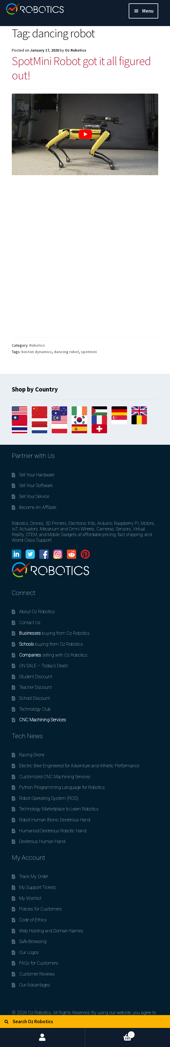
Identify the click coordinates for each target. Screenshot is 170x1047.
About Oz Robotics (37, 611)
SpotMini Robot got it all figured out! (81, 68)
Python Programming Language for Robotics (62, 787)
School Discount (34, 698)
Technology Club (35, 709)
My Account (42, 1037)
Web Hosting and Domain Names (51, 931)
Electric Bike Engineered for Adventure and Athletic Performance (79, 765)
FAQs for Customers (38, 963)
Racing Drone (31, 755)
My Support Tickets (37, 887)
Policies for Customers (40, 909)
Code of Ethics (33, 920)
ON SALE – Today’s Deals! (43, 665)
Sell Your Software (36, 485)
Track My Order (33, 876)
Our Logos (29, 952)
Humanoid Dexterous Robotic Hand (52, 830)
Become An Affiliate (37, 507)
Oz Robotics (75, 50)
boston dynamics (36, 351)
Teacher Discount (35, 687)
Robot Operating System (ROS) (48, 798)
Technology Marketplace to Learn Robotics (59, 809)
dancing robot (66, 351)
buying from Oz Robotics (54, 633)
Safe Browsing (32, 941)
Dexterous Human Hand (42, 841)
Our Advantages (34, 985)
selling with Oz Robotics (53, 655)
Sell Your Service (34, 496)
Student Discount (35, 676)
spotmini (89, 351)
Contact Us (29, 622)
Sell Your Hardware (36, 475)
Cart (110, 1033)
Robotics (37, 345)
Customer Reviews (37, 974)
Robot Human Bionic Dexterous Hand (54, 820)
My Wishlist (30, 898)
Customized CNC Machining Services (54, 776)
